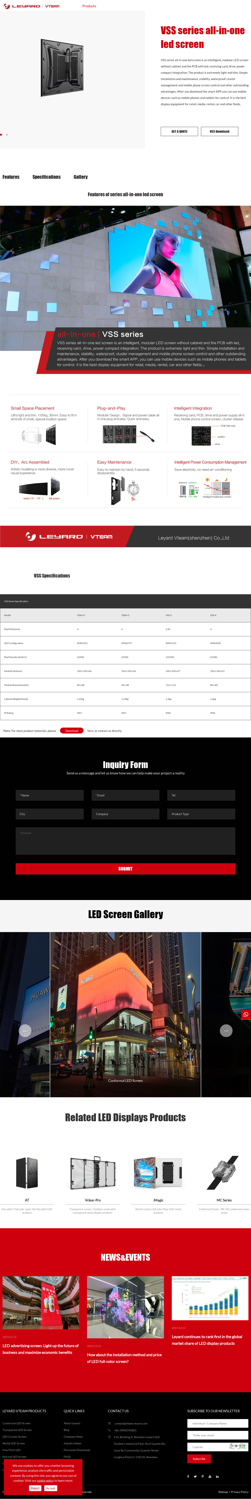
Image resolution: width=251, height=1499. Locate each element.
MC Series (224, 1200)
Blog (66, 1430)
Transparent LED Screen (17, 1430)
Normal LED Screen (14, 1456)
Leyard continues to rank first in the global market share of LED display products (207, 1340)
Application (117, 6)
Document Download (77, 1450)
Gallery (82, 177)
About (191, 6)
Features (11, 177)
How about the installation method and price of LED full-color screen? (124, 1358)
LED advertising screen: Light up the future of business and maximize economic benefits (41, 1349)
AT (27, 1200)
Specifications (47, 177)
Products (89, 6)
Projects (144, 6)
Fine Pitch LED (12, 1450)
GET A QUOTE (179, 131)
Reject (35, 1488)
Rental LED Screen (14, 1443)
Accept (50, 1488)
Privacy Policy (239, 1492)
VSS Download (219, 131)
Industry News (72, 1443)
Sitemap (223, 1492)
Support (168, 6)
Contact (214, 6)
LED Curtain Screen (14, 1436)
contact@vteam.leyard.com (128, 1423)
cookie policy (45, 1480)
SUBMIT (125, 869)
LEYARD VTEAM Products (24, 1411)
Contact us (118, 1411)
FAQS (67, 1456)
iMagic (158, 1200)
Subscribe (199, 1459)
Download (71, 730)
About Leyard (72, 1423)
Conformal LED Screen (125, 1080)
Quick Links (74, 1411)
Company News (73, 1436)
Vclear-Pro (93, 1200)
